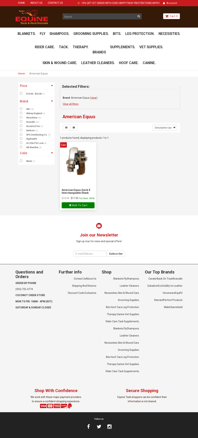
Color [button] (36, 153)
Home (21, 73)
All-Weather (32, 147)
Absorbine (32, 117)
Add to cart (78, 205)
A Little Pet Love (35, 143)
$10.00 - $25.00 (34, 93)
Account (170, 3)
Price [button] (36, 86)
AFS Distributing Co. (37, 134)
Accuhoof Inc (33, 126)
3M (28, 109)
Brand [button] (36, 101)
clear (94, 97)
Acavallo (31, 122)
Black (29, 161)
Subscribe (116, 253)
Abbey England (34, 113)
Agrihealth (31, 138)
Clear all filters (71, 104)
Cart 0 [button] (171, 16)
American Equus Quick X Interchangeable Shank (76, 191)
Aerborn (30, 130)
